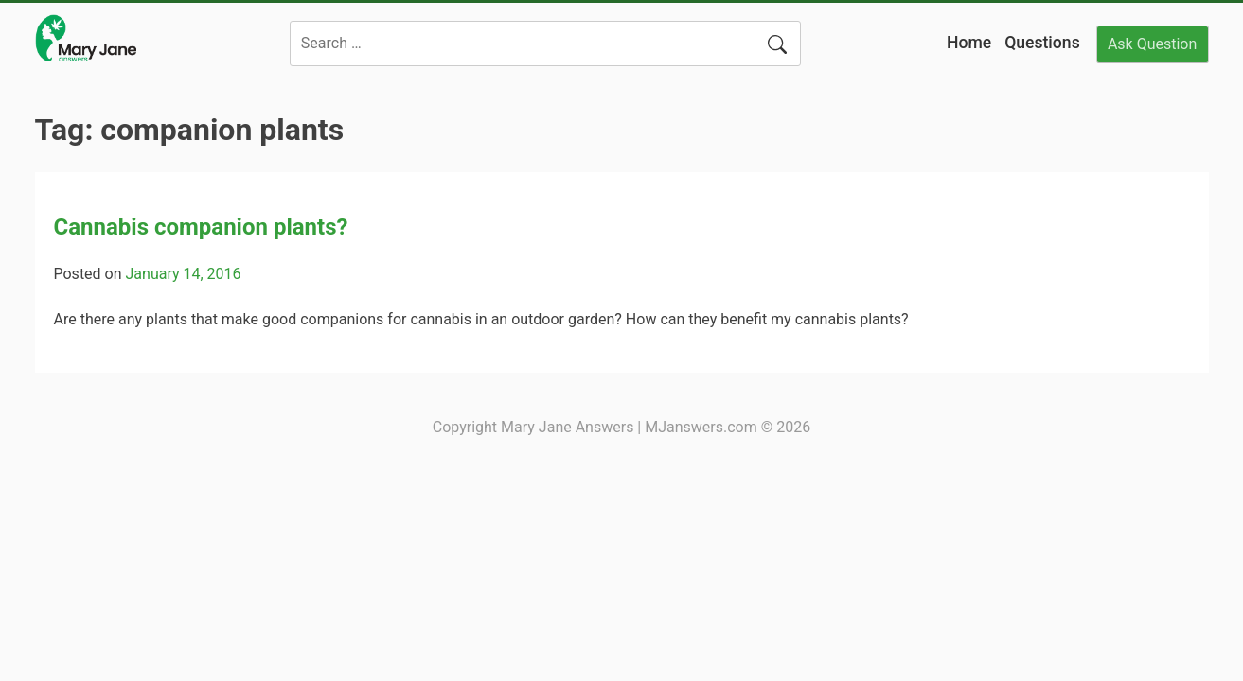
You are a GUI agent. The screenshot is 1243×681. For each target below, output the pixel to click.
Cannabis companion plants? (201, 227)
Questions (1042, 42)
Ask (1152, 44)
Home (969, 42)
